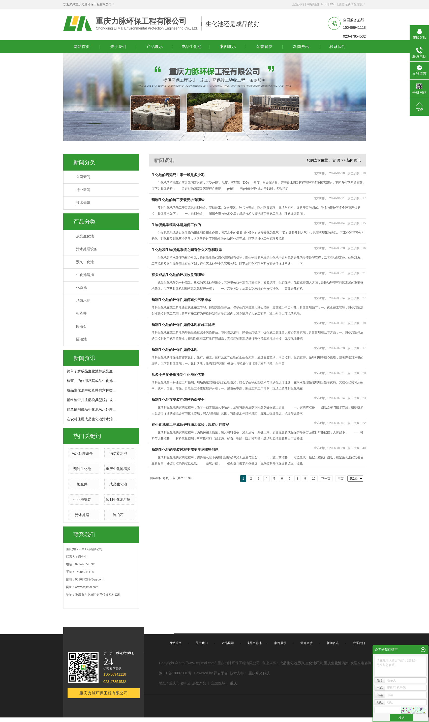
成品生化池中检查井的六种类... (91, 390)
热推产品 (199, 683)
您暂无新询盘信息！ (352, 4)
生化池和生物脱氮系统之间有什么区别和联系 (186, 250)
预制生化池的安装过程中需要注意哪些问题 (185, 450)
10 (313, 478)
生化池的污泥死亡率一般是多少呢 (177, 175)
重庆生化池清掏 (118, 469)
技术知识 (83, 203)
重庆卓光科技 (259, 673)
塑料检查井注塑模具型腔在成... (91, 400)
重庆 (233, 683)
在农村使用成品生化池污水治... (91, 419)
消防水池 (83, 300)
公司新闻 (83, 177)
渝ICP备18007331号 (175, 673)
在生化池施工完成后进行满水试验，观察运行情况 (190, 425)
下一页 (325, 478)
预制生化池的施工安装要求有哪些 (177, 200)
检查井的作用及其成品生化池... (91, 381)
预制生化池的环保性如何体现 (174, 350)
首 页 (336, 160)
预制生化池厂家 (118, 499)
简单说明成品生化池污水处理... (91, 409)
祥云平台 (221, 673)
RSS (324, 4)
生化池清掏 (85, 275)
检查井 (81, 313)
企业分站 (298, 4)
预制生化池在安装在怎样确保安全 (177, 400)
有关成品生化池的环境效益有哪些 (177, 275)
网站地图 (313, 4)
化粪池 (81, 288)
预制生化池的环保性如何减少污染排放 (181, 300)
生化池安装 (82, 499)
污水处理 (82, 515)
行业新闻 (83, 190)
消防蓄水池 (118, 453)
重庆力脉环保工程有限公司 (103, 693)
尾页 (341, 478)
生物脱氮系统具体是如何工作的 (176, 225)
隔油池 (81, 339)
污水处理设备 (86, 249)
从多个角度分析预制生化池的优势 (177, 375)
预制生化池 (85, 262)
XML (333, 4)
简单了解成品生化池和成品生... (91, 371)
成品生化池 (85, 236)
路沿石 (81, 326)
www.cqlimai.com (86, 587)
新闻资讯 (354, 160)
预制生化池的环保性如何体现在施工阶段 (183, 325)
